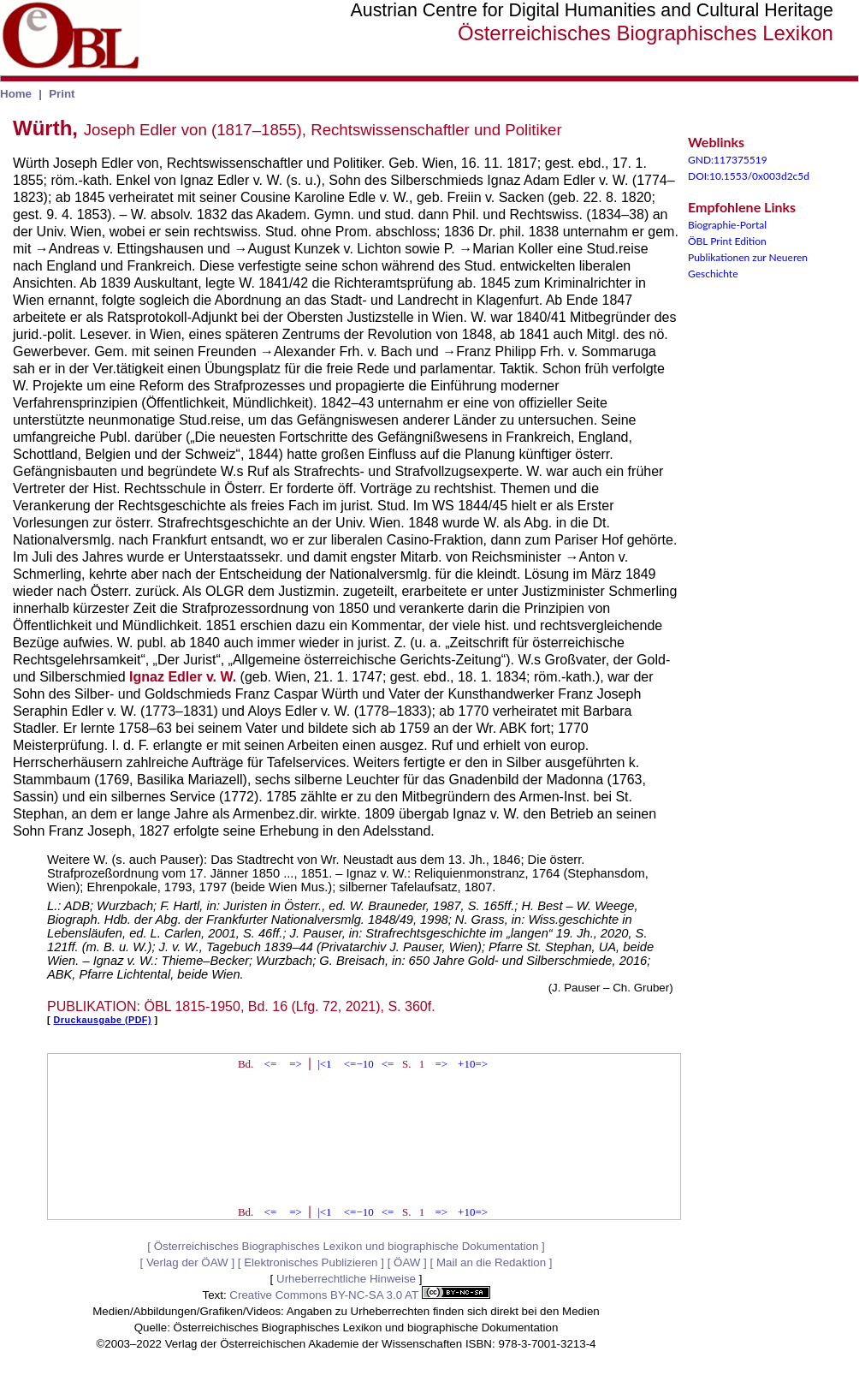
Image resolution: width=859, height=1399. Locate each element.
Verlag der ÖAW (187, 1262)
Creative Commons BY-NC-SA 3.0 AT (359, 1295)
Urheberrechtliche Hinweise (346, 1278)
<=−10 (359, 1063)
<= (270, 1063)
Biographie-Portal (727, 224)
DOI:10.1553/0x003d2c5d (748, 176)
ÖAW (407, 1262)
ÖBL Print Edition (727, 241)
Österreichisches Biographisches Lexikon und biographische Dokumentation (346, 1246)
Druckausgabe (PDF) (102, 1020)
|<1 (324, 1063)
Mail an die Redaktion (491, 1262)
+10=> (473, 1063)
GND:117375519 (727, 159)
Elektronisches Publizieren (310, 1262)
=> (295, 1063)
